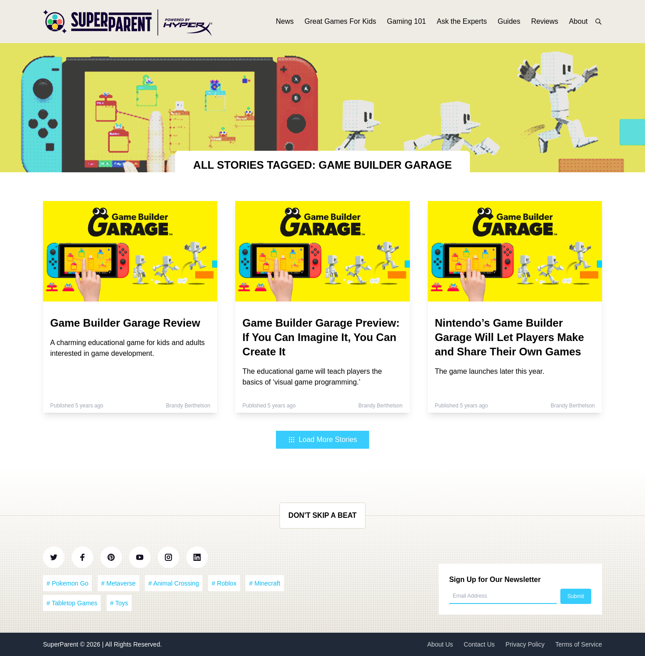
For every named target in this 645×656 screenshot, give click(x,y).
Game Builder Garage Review (125, 323)
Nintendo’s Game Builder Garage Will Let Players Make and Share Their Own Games (509, 337)
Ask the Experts (462, 21)
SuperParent (61, 644)
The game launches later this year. (490, 371)
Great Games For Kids (340, 21)
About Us (440, 644)
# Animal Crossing (173, 583)
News (285, 21)
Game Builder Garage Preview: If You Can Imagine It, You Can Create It (321, 337)
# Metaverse (118, 583)
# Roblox (224, 583)
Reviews (544, 21)
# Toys (119, 603)
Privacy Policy (525, 644)
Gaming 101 (406, 21)
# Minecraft (264, 583)
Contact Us (479, 644)
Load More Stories (322, 439)
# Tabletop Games (72, 603)
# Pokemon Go (67, 583)
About (578, 21)
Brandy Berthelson (188, 405)
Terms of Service (578, 644)
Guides (509, 21)
